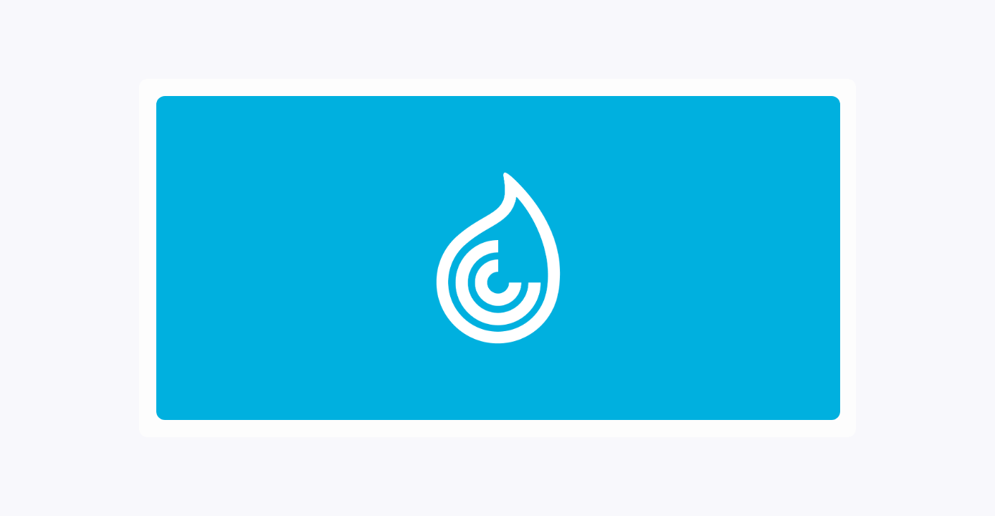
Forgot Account (695, 334)
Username (575, 134)
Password (574, 191)
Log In (694, 280)
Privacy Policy (631, 382)
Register (694, 309)
